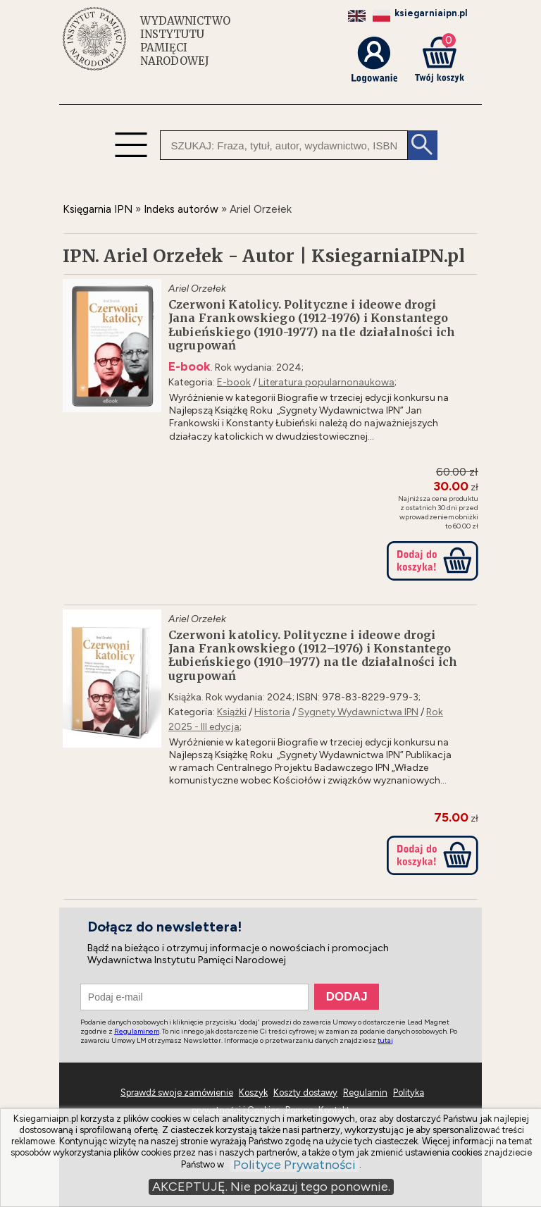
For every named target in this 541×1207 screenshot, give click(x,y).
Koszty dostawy (305, 1092)
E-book (234, 382)
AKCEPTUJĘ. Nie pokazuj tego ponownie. (271, 1186)
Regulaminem (136, 1031)
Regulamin (365, 1092)
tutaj (385, 1040)
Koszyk (253, 1092)
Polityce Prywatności (294, 1165)
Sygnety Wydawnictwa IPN (358, 712)
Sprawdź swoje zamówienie (176, 1092)
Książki (232, 712)
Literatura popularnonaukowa (326, 382)
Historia (272, 712)
